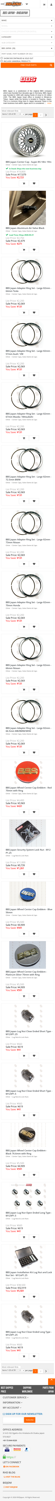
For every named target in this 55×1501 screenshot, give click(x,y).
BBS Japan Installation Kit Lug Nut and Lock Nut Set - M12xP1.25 (29, 1274)
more (49, 103)
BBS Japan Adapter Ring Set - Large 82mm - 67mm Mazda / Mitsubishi (28, 415)
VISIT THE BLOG (12, 1476)
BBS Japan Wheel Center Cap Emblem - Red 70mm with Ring (29, 789)
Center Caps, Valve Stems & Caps (24, 165)
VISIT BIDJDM (11, 1487)
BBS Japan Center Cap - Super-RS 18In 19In (28, 161)
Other (8, 165)
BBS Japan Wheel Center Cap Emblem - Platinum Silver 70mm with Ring (26, 973)
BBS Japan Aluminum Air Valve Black (25, 228)
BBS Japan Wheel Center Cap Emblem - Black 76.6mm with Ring (26, 1152)
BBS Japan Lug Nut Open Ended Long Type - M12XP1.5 (29, 1214)
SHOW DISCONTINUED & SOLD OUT (18, 58)
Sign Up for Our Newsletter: (23, 1414)
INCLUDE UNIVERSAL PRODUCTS (17, 61)
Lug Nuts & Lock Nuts (20, 856)
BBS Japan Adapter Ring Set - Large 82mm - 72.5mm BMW (28, 478)
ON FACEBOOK (12, 1466)
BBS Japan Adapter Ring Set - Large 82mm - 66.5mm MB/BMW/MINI (28, 730)
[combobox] (27, 42)
